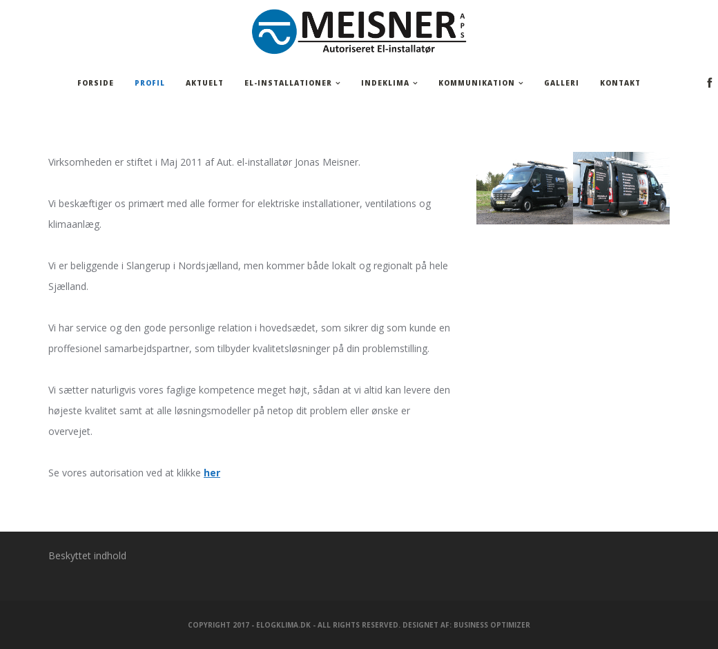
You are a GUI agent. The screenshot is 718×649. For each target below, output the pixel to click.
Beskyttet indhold (87, 555)
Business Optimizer (492, 625)
